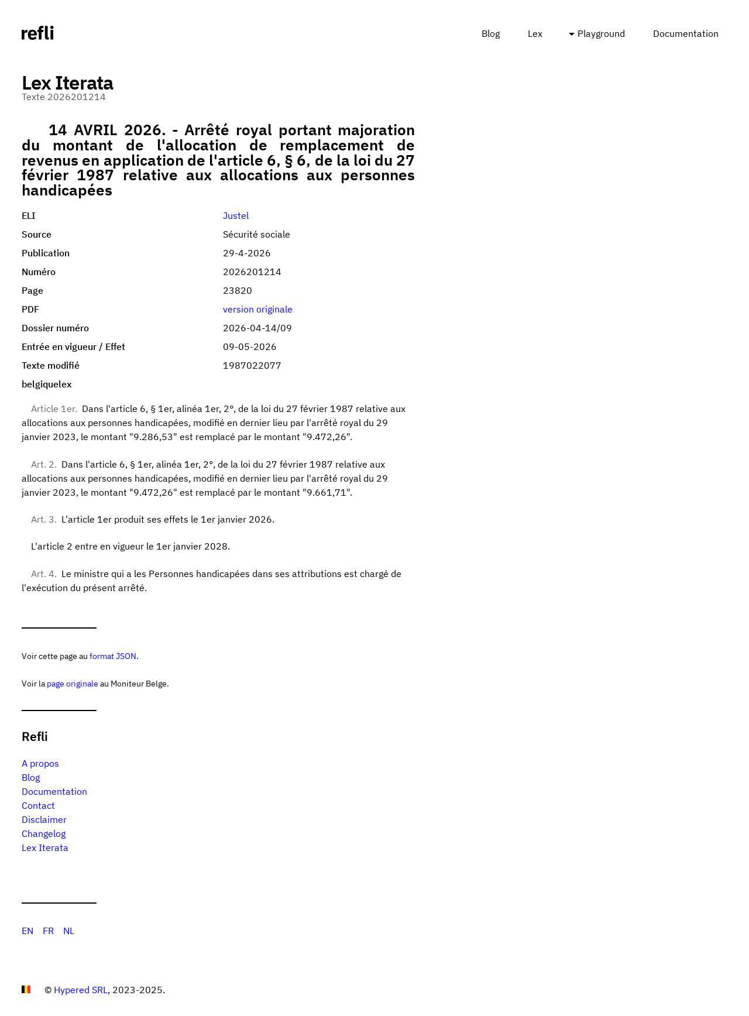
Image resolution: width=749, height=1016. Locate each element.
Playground (601, 33)
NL (68, 930)
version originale (258, 309)
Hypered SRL (81, 990)
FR (48, 930)
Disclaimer (44, 819)
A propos (40, 763)
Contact (38, 805)
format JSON (113, 655)
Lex (535, 33)
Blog (491, 33)
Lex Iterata (45, 847)
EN (27, 930)
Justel (236, 215)
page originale (72, 683)
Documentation (686, 33)
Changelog (44, 833)
